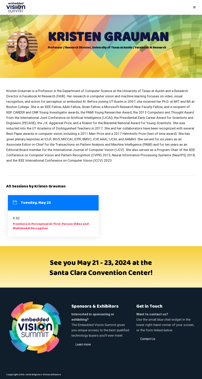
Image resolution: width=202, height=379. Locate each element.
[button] (83, 344)
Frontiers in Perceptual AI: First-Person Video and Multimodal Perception (51, 226)
